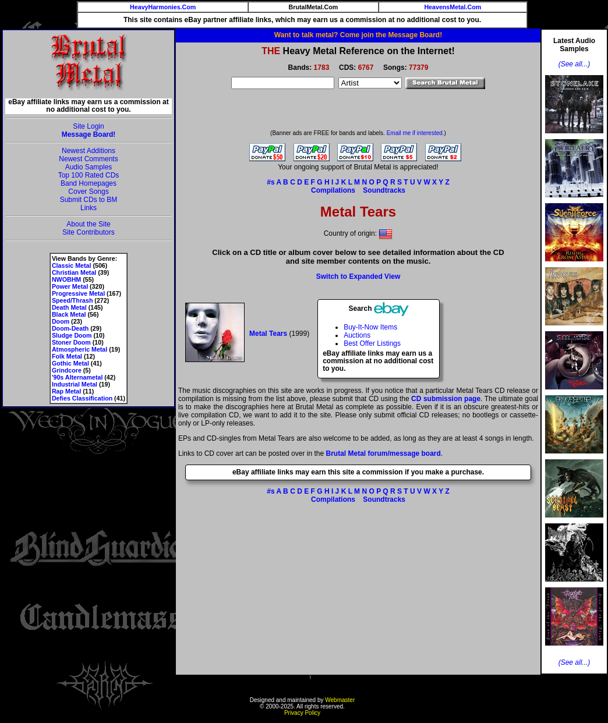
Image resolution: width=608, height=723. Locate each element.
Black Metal (69, 314)
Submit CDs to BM (89, 200)
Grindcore (67, 370)
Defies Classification (82, 398)
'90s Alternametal (77, 377)
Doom (60, 321)
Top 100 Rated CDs (88, 175)
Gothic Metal (70, 363)
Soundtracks (384, 190)
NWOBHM (66, 279)
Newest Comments (88, 159)
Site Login (88, 126)
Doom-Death (70, 328)
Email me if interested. (415, 133)
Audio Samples (88, 167)
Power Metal (70, 286)
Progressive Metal (78, 293)
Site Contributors (88, 232)
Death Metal (69, 307)
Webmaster (340, 700)
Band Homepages (88, 183)
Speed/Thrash (72, 300)
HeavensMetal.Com (452, 6)
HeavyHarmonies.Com (163, 6)
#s (270, 182)
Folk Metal (67, 356)
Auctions (357, 335)
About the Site (88, 224)
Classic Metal (71, 265)
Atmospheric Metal (79, 349)
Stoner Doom (71, 342)
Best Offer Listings (372, 343)
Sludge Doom (72, 335)
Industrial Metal (74, 384)
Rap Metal (66, 391)
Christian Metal (74, 272)
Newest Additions (88, 151)
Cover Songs (88, 191)
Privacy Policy (302, 713)
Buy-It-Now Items (370, 327)
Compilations (333, 190)
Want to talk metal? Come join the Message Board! (358, 35)
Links (88, 208)
